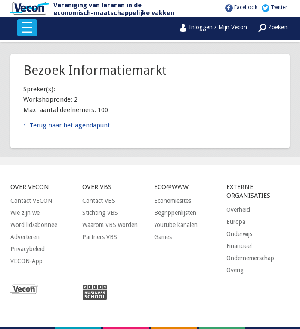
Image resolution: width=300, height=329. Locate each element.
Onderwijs (239, 233)
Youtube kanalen (176, 224)
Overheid (238, 209)
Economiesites (172, 200)
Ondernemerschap (250, 258)
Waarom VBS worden (110, 224)
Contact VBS (98, 200)
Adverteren (25, 236)
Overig (235, 270)
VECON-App (26, 261)
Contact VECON (31, 200)
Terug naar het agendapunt (70, 125)
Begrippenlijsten (175, 212)
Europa (235, 221)
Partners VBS (99, 236)
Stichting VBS (100, 212)
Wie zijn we (25, 212)
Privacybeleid (27, 248)
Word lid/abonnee (33, 224)
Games (163, 236)
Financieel (239, 245)
